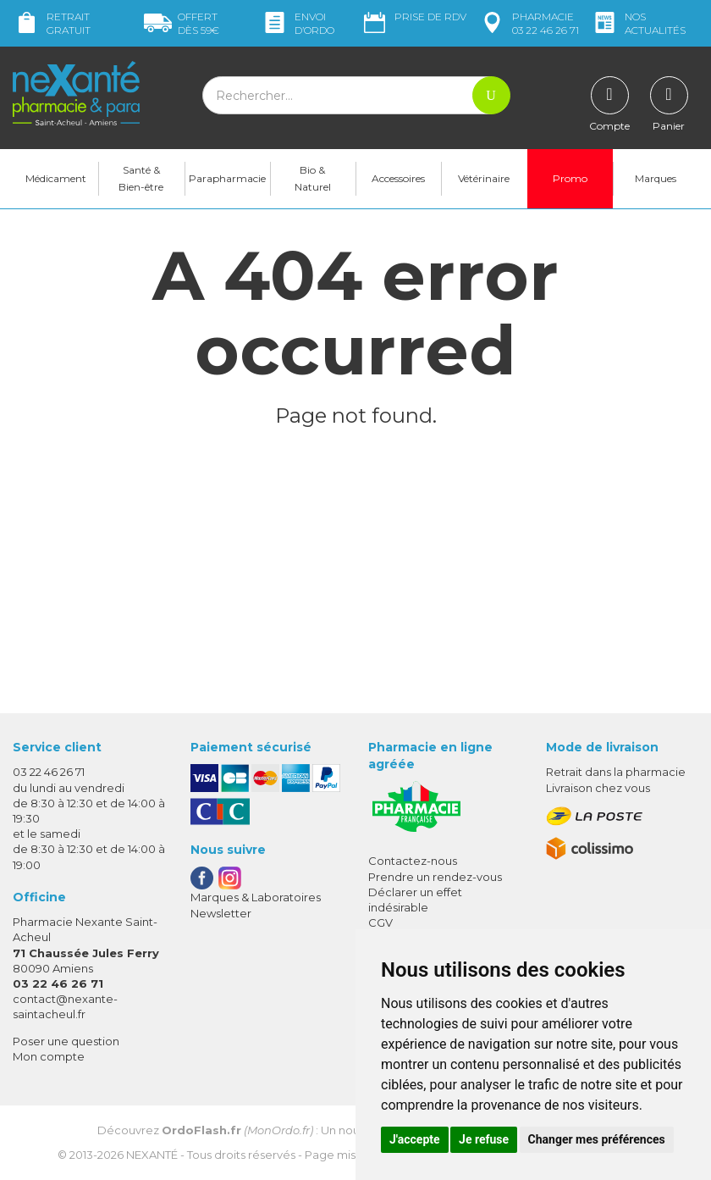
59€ (181, 23)
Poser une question (66, 1041)
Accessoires (398, 178)
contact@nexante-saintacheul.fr (65, 1006)
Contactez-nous (412, 860)
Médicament (55, 178)
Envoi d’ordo (297, 23)
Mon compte (49, 1056)
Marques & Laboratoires (255, 897)
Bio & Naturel (313, 178)
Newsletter (220, 913)
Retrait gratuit (52, 23)
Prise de (413, 17)
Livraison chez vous (598, 788)
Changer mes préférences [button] (596, 1139)
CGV (380, 922)
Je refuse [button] (484, 1139)
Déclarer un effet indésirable (415, 899)
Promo (570, 178)
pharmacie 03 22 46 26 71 (528, 23)
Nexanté (152, 1154)
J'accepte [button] (414, 1139)
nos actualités (638, 23)
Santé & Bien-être (140, 178)
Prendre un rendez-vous (435, 877)
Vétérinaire (484, 178)
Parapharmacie (227, 178)
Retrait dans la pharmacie (616, 771)
